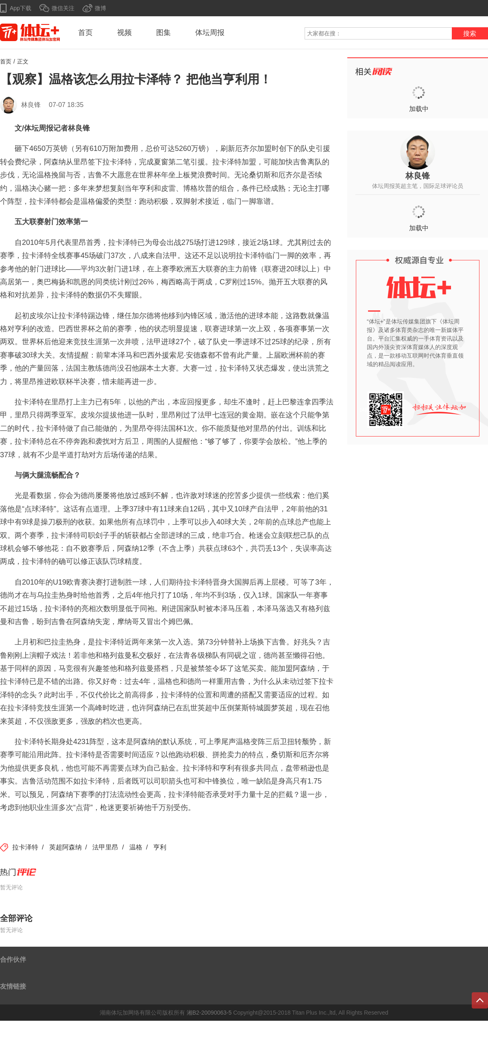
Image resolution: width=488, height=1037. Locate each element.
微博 (100, 8)
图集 (163, 32)
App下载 (20, 8)
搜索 (469, 33)
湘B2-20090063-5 (209, 1012)
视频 (124, 32)
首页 (85, 32)
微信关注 (63, 8)
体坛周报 (209, 32)
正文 (22, 61)
